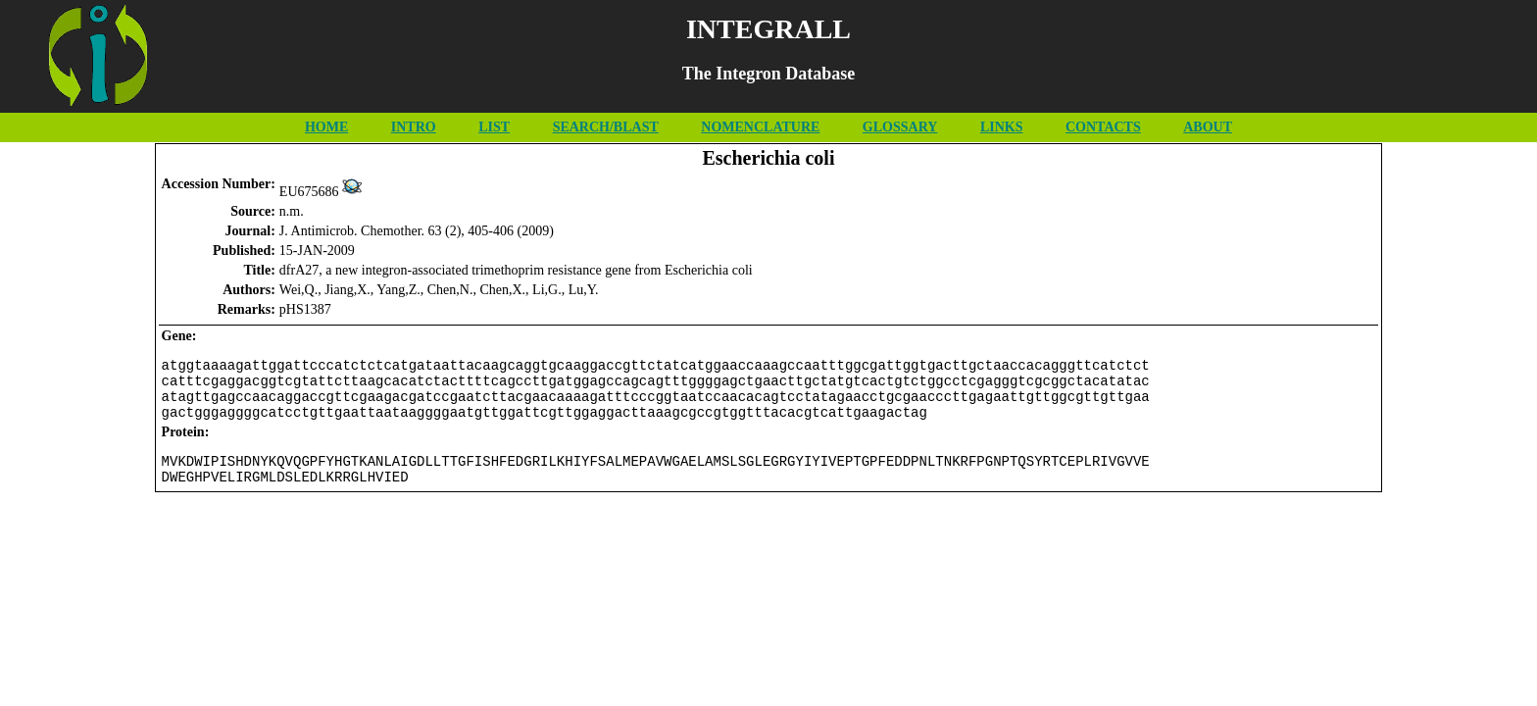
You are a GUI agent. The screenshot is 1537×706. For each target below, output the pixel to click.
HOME (326, 127)
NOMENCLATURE (760, 127)
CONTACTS (1103, 127)
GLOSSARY (900, 127)
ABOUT (1207, 127)
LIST (494, 127)
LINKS (1001, 127)
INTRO (413, 127)
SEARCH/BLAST (606, 127)
